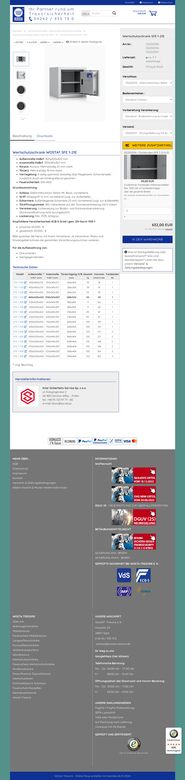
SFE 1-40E (20, 312)
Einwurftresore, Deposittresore (32, 673)
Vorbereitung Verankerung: (141, 110)
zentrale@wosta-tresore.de (112, 644)
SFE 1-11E (20, 287)
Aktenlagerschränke (25, 626)
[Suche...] (85, 13)
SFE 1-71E (20, 346)
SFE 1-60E (20, 331)
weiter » (45, 42)
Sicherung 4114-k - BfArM (112, 557)
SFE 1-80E (20, 351)
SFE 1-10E (20, 282)
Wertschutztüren (23, 678)
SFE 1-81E (20, 356)
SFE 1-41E (20, 316)
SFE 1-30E (20, 302)
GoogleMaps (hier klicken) (112, 656)
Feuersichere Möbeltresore (29, 635)
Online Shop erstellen (88, 776)
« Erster (18, 42)
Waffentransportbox (25, 650)
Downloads (45, 136)
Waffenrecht (103, 463)
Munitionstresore (23, 669)
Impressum (146, 2)
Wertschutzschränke (25, 659)
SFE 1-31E (20, 307)
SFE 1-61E (20, 336)
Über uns (18, 621)
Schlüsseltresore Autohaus (29, 683)
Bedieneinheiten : (134, 93)
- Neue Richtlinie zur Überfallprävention (131, 505)
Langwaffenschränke (26, 640)
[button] (23, 119)
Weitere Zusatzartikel (148, 145)
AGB (15, 463)
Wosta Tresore (22, 697)
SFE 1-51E (20, 326)
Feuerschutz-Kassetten (27, 688)
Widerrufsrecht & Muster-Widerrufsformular (40, 487)
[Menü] (180, 730)
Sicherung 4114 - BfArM (111, 553)
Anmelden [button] (129, 2)
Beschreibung (22, 136)
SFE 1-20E (20, 292)
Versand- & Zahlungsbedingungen (34, 482)
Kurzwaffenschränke (26, 645)
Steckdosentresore (24, 692)
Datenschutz (165, 2)
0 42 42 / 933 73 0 (106, 638)
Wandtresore (21, 654)
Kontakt (18, 478)
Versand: (128, 126)
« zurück (32, 42)
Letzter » (58, 42)
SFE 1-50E (20, 321)
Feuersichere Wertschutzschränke (34, 664)
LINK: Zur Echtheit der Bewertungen (133, 753)
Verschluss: (130, 76)
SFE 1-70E (20, 341)
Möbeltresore (21, 631)
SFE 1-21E (20, 297)
